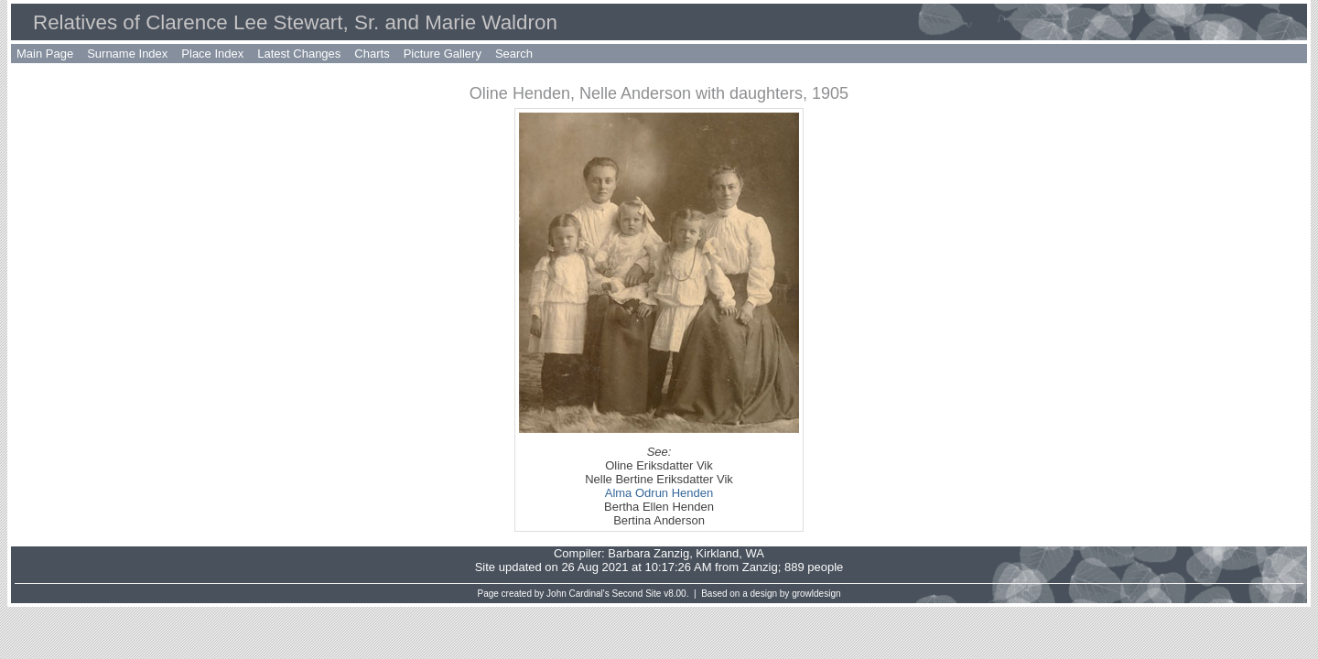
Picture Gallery (442, 53)
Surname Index (127, 53)
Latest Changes (298, 53)
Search (514, 53)
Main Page (44, 53)
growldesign (816, 594)
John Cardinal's (578, 594)
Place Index (212, 53)
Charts (371, 53)
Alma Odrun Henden (659, 493)
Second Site (637, 594)
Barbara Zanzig (648, 553)
